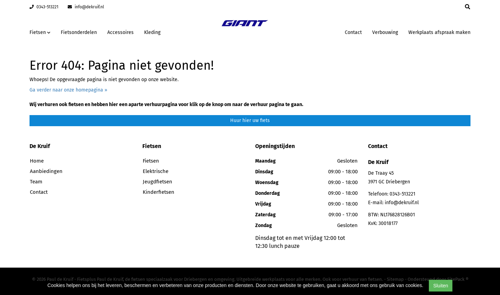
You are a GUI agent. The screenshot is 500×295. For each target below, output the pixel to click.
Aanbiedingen (46, 171)
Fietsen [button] (40, 32)
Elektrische (155, 171)
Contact (353, 32)
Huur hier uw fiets (250, 120)
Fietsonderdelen (79, 32)
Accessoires (120, 32)
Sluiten (440, 285)
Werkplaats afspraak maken (439, 32)
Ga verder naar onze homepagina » (68, 90)
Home (37, 161)
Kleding (152, 32)
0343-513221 (44, 7)
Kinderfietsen (158, 192)
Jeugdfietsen (157, 182)
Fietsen (151, 161)
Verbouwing (385, 32)
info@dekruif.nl (86, 7)
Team (36, 182)
